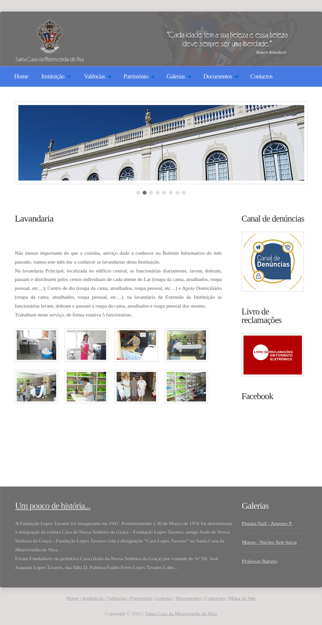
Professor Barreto (259, 561)
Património (141, 598)
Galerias (164, 598)
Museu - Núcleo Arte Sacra (269, 542)
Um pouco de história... (52, 506)
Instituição (93, 598)
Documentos (188, 598)
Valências (116, 598)
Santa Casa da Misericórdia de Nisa (181, 613)
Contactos (261, 76)
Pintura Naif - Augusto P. (267, 523)
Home (21, 76)
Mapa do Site (242, 598)
